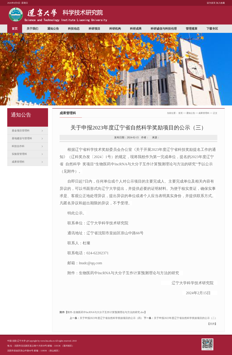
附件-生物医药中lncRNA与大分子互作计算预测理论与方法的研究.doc (105, 312)
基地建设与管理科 (22, 138)
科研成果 (136, 28)
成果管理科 (18, 161)
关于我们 (32, 28)
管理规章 (191, 28)
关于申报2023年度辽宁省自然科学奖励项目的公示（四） (111, 318)
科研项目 (94, 28)
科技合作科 (18, 146)
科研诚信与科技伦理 (164, 28)
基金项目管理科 (21, 130)
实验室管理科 (19, 154)
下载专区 (212, 28)
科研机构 (115, 28)
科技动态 (74, 28)
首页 (15, 28)
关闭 (212, 324)
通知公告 (53, 28)
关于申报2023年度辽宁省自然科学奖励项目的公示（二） (185, 318)
